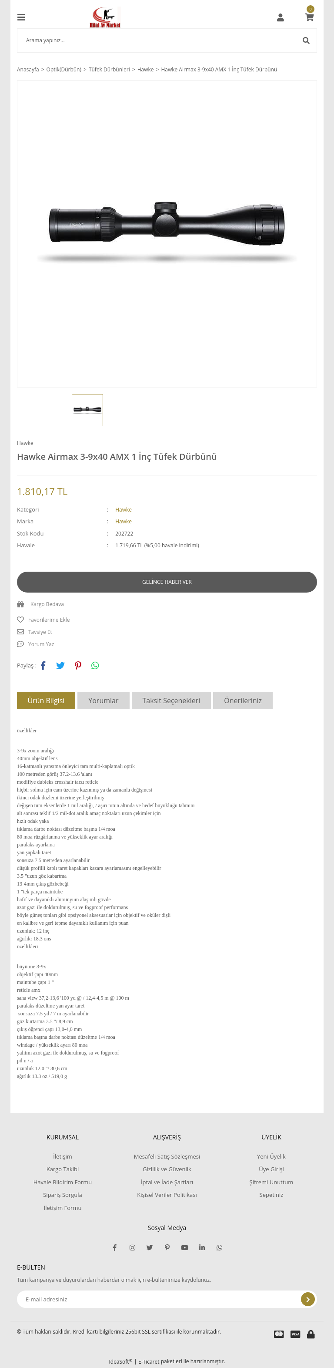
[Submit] (308, 1299)
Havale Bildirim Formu (62, 1182)
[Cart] (309, 17)
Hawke (25, 443)
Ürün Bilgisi (46, 700)
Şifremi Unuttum (272, 1182)
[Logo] (105, 17)
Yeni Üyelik (271, 1156)
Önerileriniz (243, 700)
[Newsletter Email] (167, 1299)
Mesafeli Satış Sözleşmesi (167, 1156)
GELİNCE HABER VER (167, 582)
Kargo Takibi (63, 1169)
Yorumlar (103, 700)
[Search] (167, 40)
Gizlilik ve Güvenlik (167, 1169)
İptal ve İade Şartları (167, 1182)
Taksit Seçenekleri (171, 700)
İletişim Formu (63, 1208)
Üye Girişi (271, 1169)
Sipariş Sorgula (62, 1195)
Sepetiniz (272, 1195)
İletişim (62, 1156)
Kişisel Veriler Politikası (167, 1195)
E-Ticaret (149, 1361)
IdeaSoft (120, 1361)
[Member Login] (280, 17)
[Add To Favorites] (167, 620)
